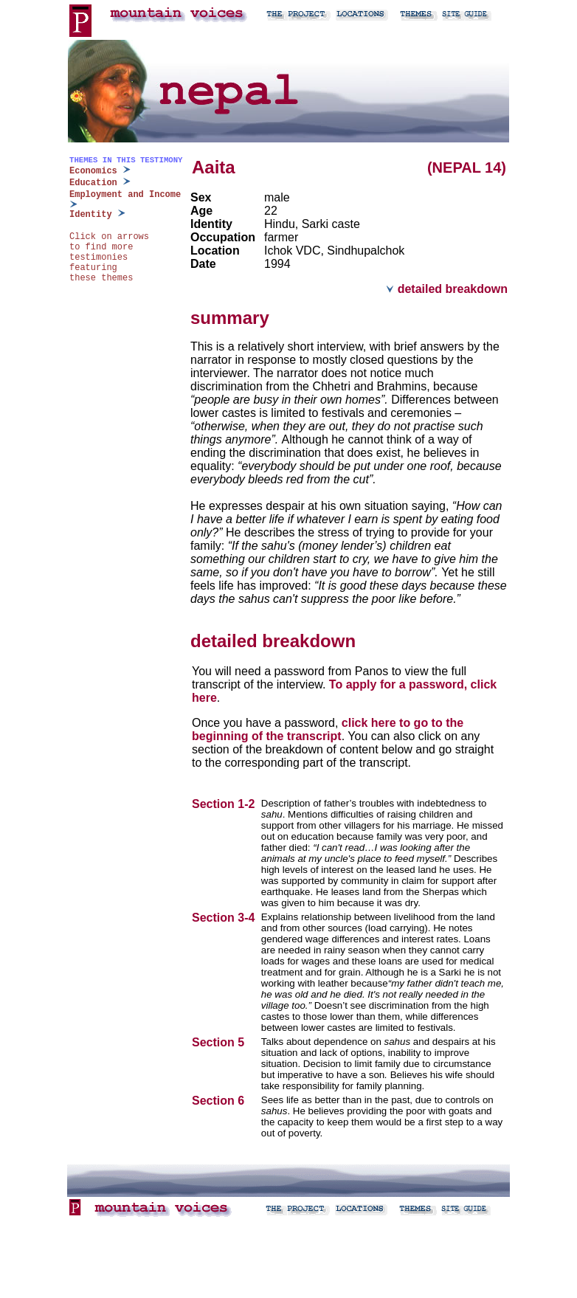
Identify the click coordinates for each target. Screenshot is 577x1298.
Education (93, 183)
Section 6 (220, 1100)
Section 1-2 (225, 804)
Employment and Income (125, 195)
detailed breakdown (447, 289)
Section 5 (220, 1042)
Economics (93, 171)
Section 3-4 (225, 917)
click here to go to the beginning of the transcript (327, 729)
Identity (90, 215)
